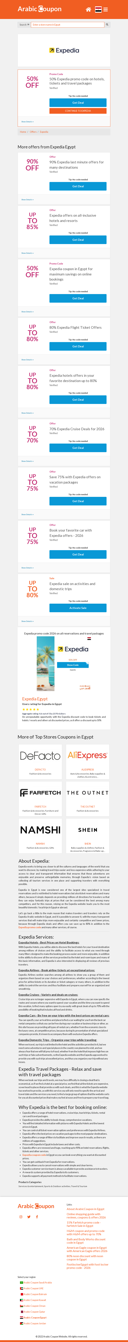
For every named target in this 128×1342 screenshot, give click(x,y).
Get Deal (78, 102)
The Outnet (87, 806)
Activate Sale (78, 607)
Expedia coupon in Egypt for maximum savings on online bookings (71, 274)
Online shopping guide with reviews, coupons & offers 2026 (86, 1215)
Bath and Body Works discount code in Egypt (86, 1241)
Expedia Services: (36, 937)
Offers (33, 131)
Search (24, 24)
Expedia (44, 131)
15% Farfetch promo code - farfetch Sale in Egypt (84, 1224)
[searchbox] (67, 25)
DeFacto (40, 769)
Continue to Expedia (78, 110)
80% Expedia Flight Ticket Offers (75, 327)
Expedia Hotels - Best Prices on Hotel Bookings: (49, 942)
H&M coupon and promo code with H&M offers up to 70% (86, 1232)
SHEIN (88, 843)
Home (23, 131)
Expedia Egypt (35, 698)
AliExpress (87, 769)
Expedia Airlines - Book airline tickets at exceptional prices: (57, 970)
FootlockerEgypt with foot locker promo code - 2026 (88, 1266)
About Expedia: (34, 861)
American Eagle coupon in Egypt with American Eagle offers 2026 (87, 1249)
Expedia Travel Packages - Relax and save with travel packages (60, 1071)
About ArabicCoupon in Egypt (85, 1209)
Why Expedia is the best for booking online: (63, 1107)
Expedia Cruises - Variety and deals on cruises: (48, 994)
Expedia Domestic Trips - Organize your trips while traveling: (58, 1040)
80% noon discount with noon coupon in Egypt (85, 1257)
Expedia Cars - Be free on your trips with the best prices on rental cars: (64, 1015)
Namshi (40, 843)
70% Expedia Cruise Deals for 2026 (76, 429)
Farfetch (40, 806)
